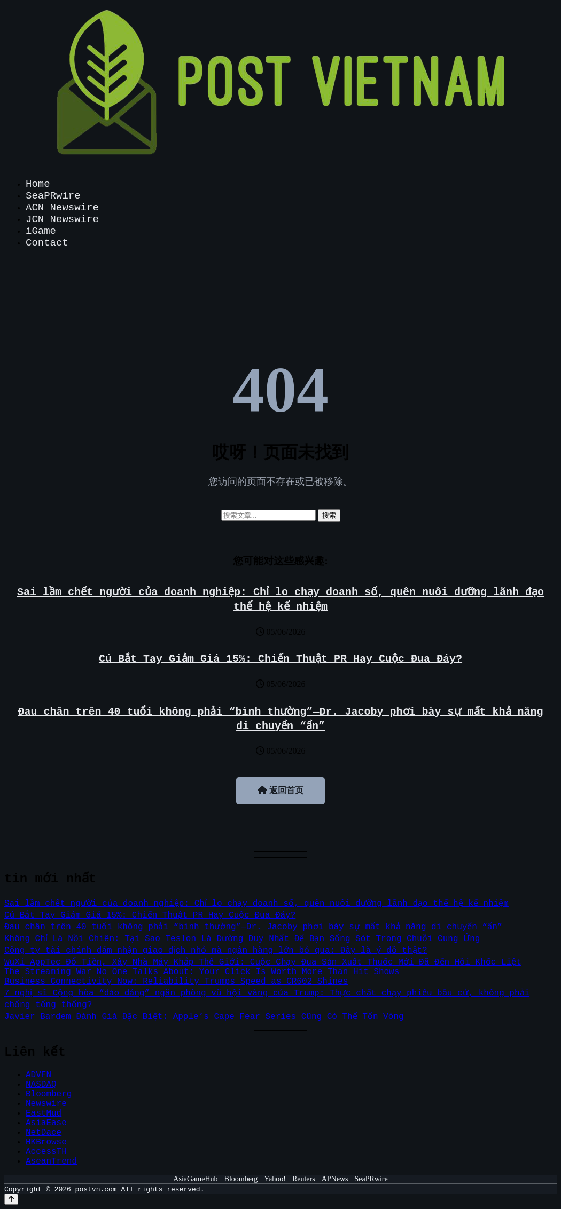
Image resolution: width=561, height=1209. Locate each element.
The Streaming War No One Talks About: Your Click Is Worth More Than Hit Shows (201, 972)
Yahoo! (275, 1179)
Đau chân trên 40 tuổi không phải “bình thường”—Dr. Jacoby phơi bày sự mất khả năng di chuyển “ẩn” (253, 927)
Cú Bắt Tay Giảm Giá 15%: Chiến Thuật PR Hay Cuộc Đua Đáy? (280, 659)
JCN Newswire (62, 219)
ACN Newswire (62, 208)
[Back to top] (11, 1199)
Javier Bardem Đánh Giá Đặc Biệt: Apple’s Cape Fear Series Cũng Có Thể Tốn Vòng (204, 1017)
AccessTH (46, 1152)
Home (38, 184)
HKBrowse (46, 1142)
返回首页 (280, 790)
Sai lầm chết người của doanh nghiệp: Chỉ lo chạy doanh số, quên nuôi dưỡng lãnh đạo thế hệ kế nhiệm (258, 903)
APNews (335, 1179)
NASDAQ (41, 1084)
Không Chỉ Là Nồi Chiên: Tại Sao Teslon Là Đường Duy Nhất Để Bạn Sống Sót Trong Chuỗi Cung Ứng (242, 939)
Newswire (46, 1104)
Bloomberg (49, 1094)
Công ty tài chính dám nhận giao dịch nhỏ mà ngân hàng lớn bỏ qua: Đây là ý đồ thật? (217, 950)
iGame (41, 231)
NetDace (43, 1132)
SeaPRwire (53, 196)
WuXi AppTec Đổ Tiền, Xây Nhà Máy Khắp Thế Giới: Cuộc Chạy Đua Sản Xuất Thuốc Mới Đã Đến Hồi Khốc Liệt (263, 962)
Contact (47, 243)
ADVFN (38, 1075)
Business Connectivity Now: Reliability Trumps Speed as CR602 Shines (176, 981)
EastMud (43, 1113)
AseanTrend (51, 1161)
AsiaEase (46, 1123)
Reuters (303, 1179)
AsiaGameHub (195, 1179)
